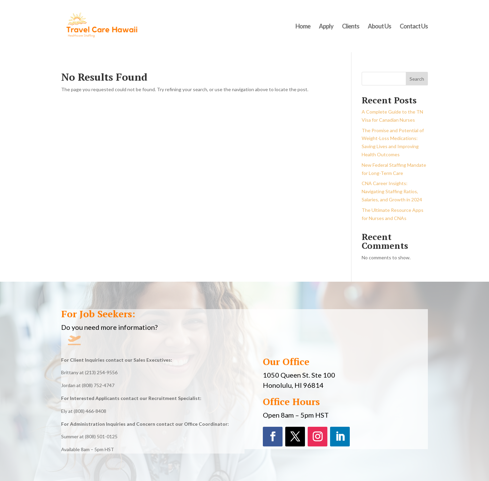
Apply (326, 27)
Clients (350, 27)
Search (417, 79)
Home (302, 27)
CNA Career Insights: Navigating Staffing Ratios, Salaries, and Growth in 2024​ (392, 191)
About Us (379, 27)
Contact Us (414, 27)
